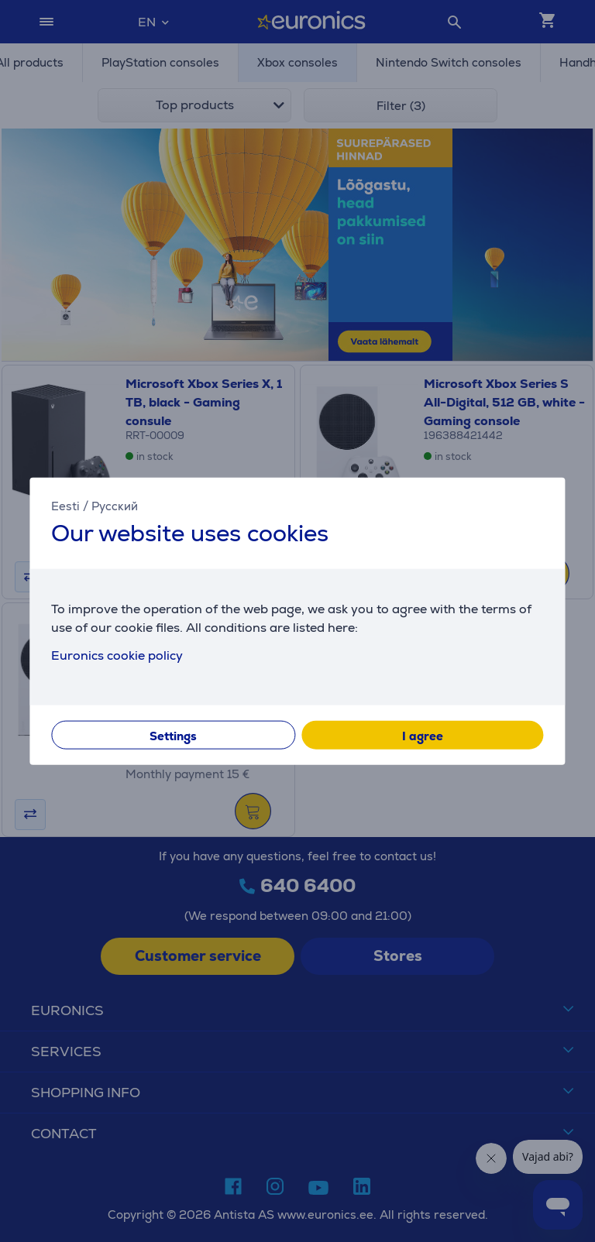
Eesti (65, 506)
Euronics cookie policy (117, 655)
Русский (114, 506)
